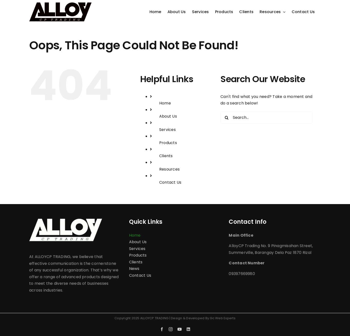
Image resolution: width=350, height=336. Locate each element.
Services (167, 129)
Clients (166, 156)
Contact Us (170, 182)
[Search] (226, 118)
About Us (168, 116)
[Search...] (266, 118)
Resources (169, 169)
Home (165, 103)
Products (168, 143)
